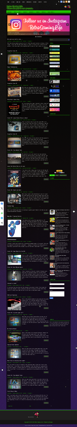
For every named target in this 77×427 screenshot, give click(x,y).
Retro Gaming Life (39, 422)
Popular (52, 175)
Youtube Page (10, 206)
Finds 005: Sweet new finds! (14, 190)
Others (38, 11)
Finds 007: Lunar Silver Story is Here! (17, 118)
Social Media (51, 11)
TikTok (45, 2)
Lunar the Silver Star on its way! (16, 166)
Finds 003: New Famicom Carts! (15, 267)
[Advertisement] (58, 142)
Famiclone (24, 41)
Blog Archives (63, 175)
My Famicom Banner (11, 328)
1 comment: (31, 85)
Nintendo (10, 11)
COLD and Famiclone (12, 295)
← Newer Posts (10, 406)
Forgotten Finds (24, 52)
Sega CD (29, 119)
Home (8, 2)
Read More (46, 47)
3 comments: (31, 314)
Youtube (34, 2)
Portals (44, 11)
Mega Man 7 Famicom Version (14, 216)
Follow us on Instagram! (13, 32)
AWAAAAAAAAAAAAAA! (11, 239)
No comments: (30, 41)
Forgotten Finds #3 (12, 51)
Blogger (51, 422)
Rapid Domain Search (49, 425)
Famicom (25, 11)
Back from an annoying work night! (16, 360)
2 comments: (31, 52)
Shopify (40, 2)
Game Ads (18, 2)
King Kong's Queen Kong (13, 99)
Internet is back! (11, 283)
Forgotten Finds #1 (12, 134)
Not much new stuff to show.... (15, 39)
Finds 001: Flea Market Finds (14, 375)
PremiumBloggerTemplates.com (42, 425)
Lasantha (37, 425)
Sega (15, 11)
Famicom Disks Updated (13, 344)
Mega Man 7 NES (25, 218)
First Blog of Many (12, 391)
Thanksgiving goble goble (27, 68)
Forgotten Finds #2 (12, 83)
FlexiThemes (29, 425)
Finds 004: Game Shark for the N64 (16, 251)
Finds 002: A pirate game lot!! (15, 312)
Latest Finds (25, 119)
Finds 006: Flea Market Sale (14, 150)
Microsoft (32, 11)
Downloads (29, 1)
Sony (20, 11)
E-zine (13, 1)
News (23, 285)
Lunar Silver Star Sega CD (26, 168)
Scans (23, 2)
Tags (57, 175)
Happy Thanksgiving (12, 67)
